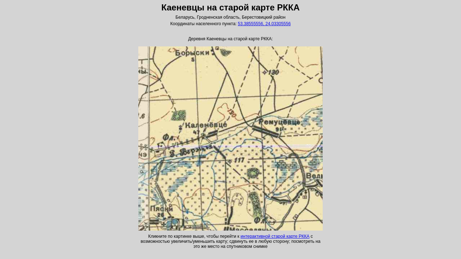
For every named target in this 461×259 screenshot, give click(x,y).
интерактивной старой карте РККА (275, 236)
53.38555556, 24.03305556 (264, 23)
